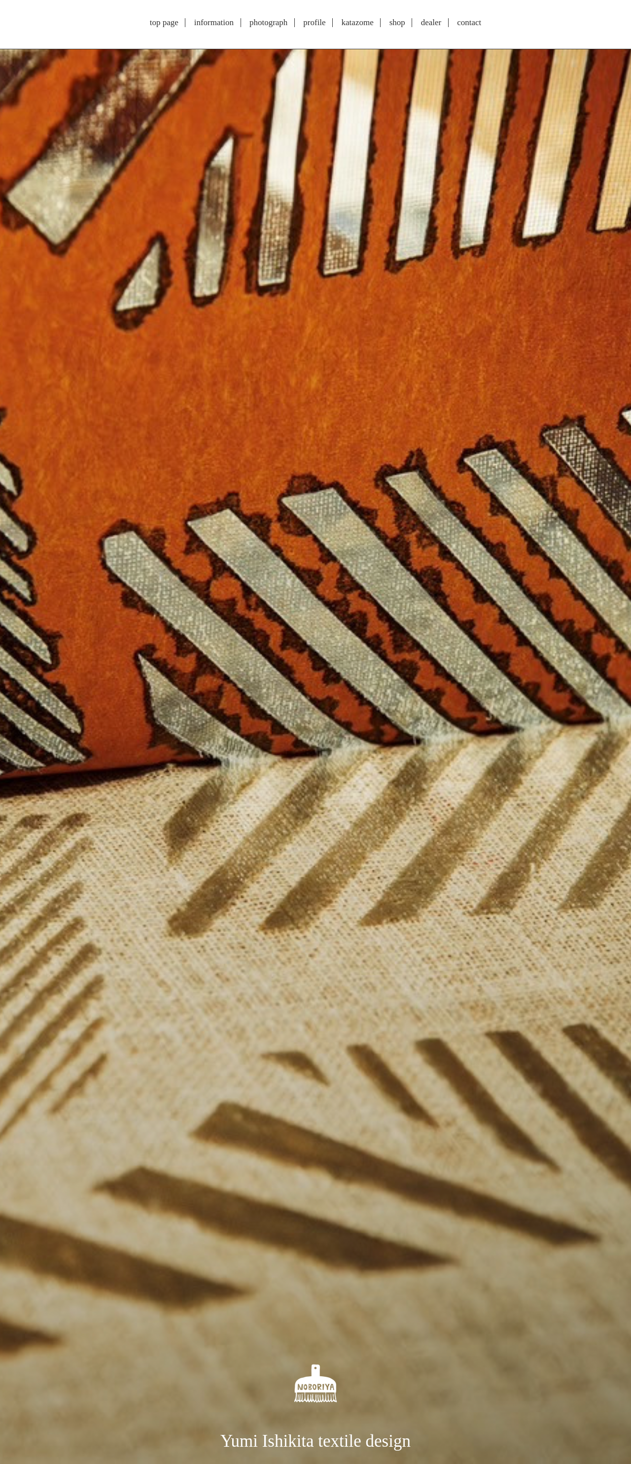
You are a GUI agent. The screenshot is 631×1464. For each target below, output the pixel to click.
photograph (268, 22)
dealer (431, 22)
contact (469, 22)
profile (314, 22)
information (214, 22)
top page (164, 22)
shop (397, 22)
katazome (358, 22)
